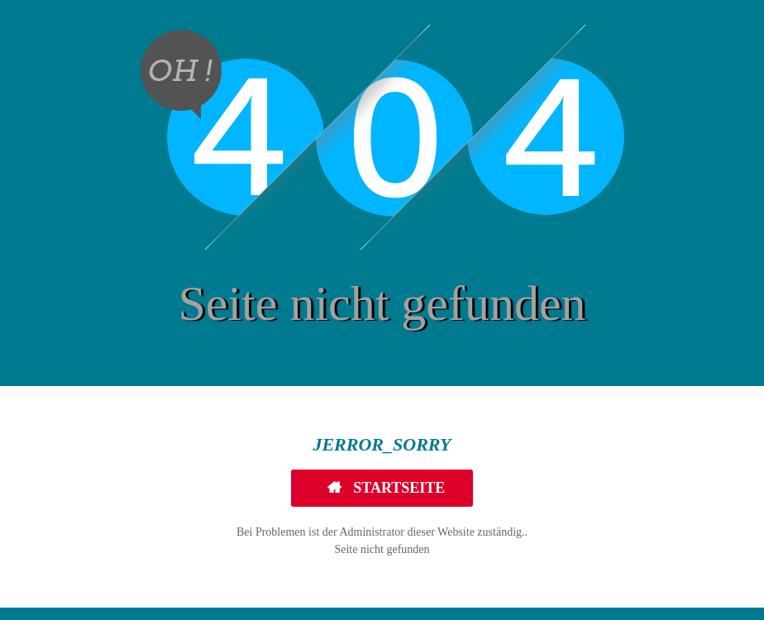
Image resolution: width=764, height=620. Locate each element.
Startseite (398, 487)
